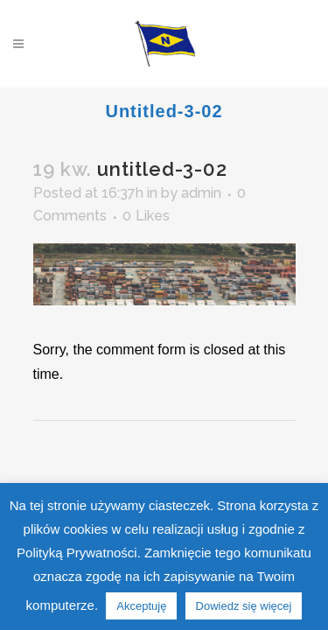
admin (201, 193)
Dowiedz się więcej (244, 605)
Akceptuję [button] (141, 605)
